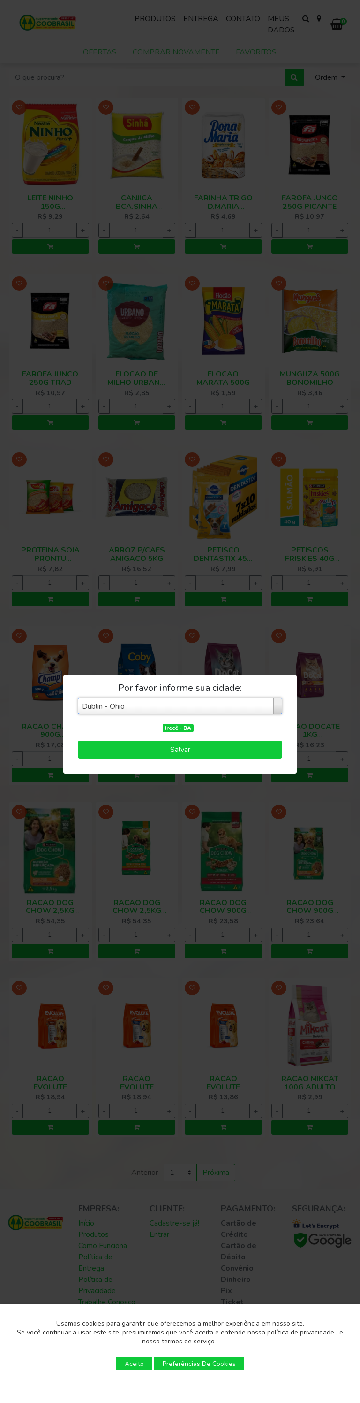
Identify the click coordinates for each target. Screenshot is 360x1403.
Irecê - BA (178, 728)
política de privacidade (301, 1332)
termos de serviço (189, 1341)
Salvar (180, 749)
